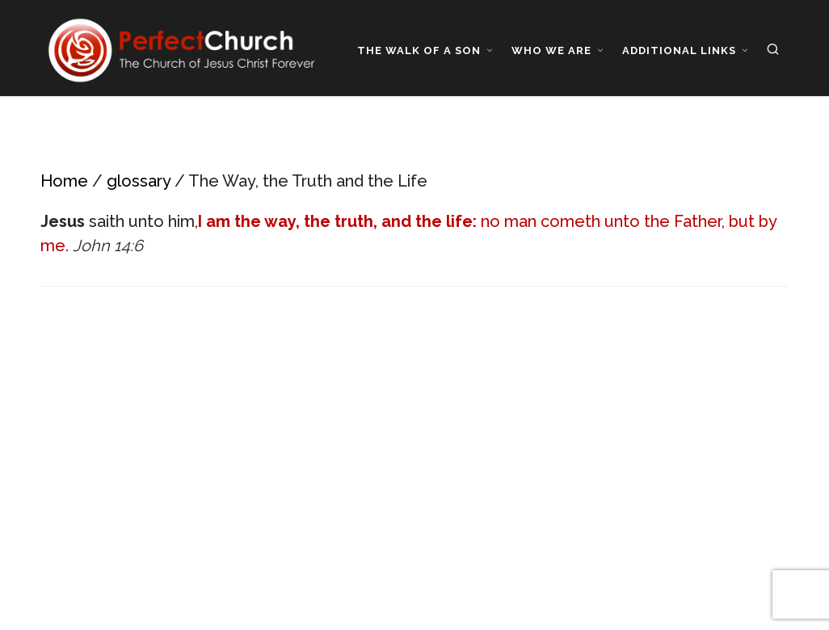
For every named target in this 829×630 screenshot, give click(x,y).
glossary (138, 181)
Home (64, 181)
